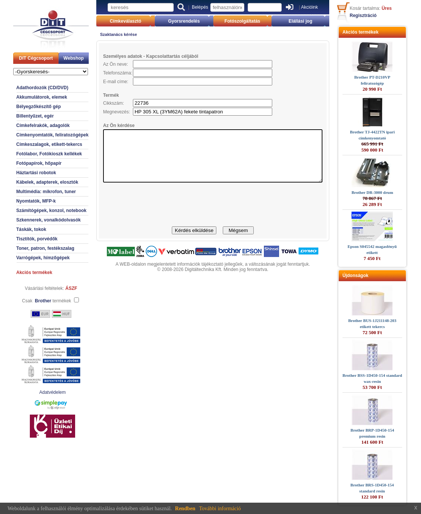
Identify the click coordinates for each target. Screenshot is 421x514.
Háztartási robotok (23, 172)
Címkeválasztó (115, 21)
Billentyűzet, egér (21, 116)
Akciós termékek (21, 272)
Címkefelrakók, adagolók (29, 125)
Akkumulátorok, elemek (28, 97)
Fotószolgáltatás (246, 21)
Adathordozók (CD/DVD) (29, 87)
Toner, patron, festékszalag (32, 248)
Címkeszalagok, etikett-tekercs (36, 144)
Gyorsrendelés (180, 21)
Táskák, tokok (18, 229)
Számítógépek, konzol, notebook (38, 210)
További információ (220, 508)
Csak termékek (33, 300)
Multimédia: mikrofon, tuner (33, 191)
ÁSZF (58, 288)
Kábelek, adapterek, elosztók (34, 182)
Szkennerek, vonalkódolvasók (35, 220)
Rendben (185, 508)
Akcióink (309, 7)
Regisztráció (376, 15)
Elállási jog (310, 21)
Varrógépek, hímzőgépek (29, 257)
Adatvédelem (39, 392)
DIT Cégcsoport (22, 58)
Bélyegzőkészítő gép (25, 106)
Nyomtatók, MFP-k (23, 201)
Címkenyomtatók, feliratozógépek (39, 135)
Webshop (60, 58)
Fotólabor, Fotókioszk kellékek (36, 153)
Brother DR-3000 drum (385, 192)
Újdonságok (369, 275)
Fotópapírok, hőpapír (25, 163)
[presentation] (213, 215)
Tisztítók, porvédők (23, 239)
